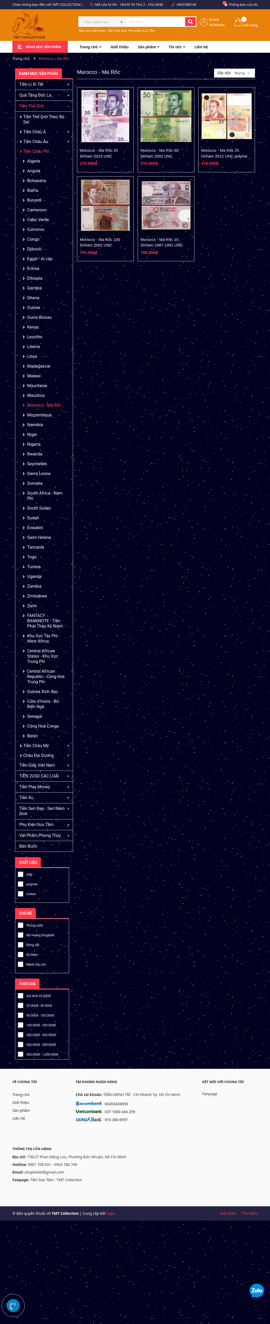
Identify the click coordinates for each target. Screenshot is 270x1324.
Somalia (34, 483)
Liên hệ (18, 1118)
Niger (32, 434)
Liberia (33, 346)
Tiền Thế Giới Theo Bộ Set (43, 119)
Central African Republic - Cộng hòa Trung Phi (46, 676)
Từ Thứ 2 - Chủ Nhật (147, 4)
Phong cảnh (30, 924)
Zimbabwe (37, 596)
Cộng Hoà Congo (43, 726)
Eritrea (33, 268)
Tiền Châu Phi (36, 151)
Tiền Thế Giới (31, 105)
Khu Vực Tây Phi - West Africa (43, 638)
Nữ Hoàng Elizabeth (36, 934)
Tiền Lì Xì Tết (31, 84)
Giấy (25, 873)
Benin (32, 735)
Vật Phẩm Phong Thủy (40, 835)
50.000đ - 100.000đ (36, 1014)
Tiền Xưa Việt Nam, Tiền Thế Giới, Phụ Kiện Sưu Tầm (116, 31)
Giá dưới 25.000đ (34, 995)
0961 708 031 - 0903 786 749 (52, 1164)
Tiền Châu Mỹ (36, 745)
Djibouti (34, 248)
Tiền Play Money (34, 786)
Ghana (33, 297)
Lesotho (34, 336)
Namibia (35, 424)
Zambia (34, 586)
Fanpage (209, 1093)
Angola (33, 170)
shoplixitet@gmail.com (44, 1172)
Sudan (33, 517)
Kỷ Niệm (28, 954)
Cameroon (37, 209)
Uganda (34, 576)
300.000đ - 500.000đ (37, 1044)
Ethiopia (34, 278)
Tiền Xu (26, 797)
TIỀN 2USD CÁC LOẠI (39, 776)
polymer (28, 883)
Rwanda (34, 454)
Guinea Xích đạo (42, 691)
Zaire (32, 605)
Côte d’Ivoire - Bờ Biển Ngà (43, 704)
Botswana (36, 180)
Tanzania (35, 547)
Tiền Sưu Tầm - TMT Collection (56, 1179)
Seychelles (37, 463)
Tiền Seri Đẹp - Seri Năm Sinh (42, 811)
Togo (32, 556)
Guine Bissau (39, 317)
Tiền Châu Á (34, 131)
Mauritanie (37, 385)
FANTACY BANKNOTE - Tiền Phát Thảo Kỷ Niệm (45, 621)
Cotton (27, 893)
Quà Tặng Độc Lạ (35, 95)
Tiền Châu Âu (35, 141)
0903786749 (186, 4)
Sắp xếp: (224, 73)
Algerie (33, 161)
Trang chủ (21, 1094)
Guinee (33, 307)
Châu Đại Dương (38, 755)
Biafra (32, 190)
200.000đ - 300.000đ (37, 1034)
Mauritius (36, 395)
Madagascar (39, 366)
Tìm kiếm (250, 1213)
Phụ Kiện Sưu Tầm (36, 824)
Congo (33, 239)
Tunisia (34, 566)
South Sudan (39, 508)
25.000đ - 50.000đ (35, 1005)
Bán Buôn (28, 846)
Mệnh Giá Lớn (32, 963)
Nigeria (34, 444)
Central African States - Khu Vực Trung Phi (42, 656)
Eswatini (35, 527)
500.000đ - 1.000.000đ (38, 1053)
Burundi (34, 200)
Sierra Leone (39, 473)
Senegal (34, 716)
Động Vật (28, 944)
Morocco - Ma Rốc (44, 405)
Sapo (110, 1213)
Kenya (32, 327)
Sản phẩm (21, 1110)
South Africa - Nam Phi (44, 496)
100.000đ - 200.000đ (37, 1024)
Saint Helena (39, 537)
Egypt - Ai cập (39, 258)
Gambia (34, 288)
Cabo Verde (38, 219)
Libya (32, 356)
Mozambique (39, 414)
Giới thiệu (20, 1102)
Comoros (35, 229)
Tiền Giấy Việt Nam (37, 765)
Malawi (34, 375)
